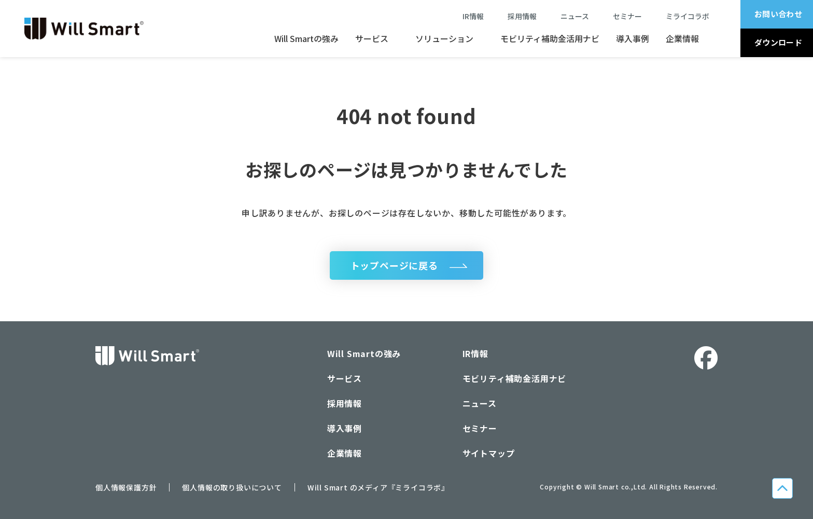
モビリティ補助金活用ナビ (549, 38)
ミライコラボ (687, 16)
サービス (371, 38)
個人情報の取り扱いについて (232, 488)
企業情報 (682, 38)
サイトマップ (488, 453)
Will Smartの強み (306, 38)
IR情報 (473, 16)
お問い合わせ (778, 13)
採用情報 (522, 16)
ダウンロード (778, 42)
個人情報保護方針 (126, 488)
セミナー (631, 16)
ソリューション (444, 38)
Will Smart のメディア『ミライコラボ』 (378, 488)
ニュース (578, 16)
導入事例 (632, 38)
